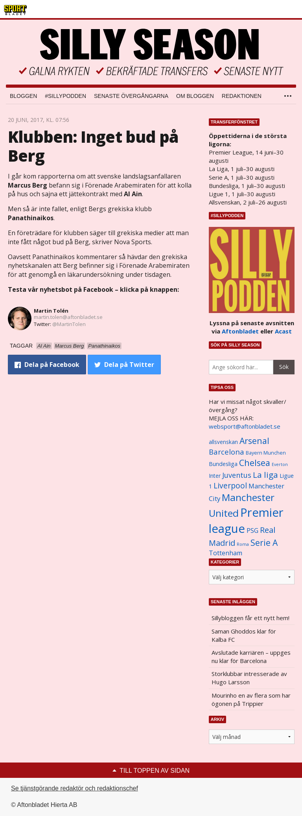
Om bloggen (195, 96)
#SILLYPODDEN (65, 96)
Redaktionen (241, 96)
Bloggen (23, 96)
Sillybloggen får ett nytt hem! (250, 618)
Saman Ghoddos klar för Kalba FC (244, 635)
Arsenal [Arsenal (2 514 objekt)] (254, 440)
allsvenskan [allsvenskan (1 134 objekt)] (223, 442)
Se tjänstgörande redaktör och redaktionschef (74, 788)
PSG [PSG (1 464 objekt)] (252, 530)
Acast (283, 331)
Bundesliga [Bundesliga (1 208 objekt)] (223, 464)
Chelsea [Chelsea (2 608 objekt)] (254, 462)
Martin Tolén (51, 310)
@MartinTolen (69, 324)
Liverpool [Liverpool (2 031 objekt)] (230, 485)
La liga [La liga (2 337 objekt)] (265, 474)
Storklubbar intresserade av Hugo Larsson (249, 678)
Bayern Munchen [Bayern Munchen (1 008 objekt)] (266, 452)
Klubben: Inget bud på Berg (93, 146)
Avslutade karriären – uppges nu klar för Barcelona (251, 656)
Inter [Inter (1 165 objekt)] (215, 475)
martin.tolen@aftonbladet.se (68, 317)
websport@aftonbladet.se (244, 426)
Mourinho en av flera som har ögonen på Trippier (251, 699)
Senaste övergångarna (131, 96)
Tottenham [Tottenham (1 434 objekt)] (225, 553)
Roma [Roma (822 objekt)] (243, 544)
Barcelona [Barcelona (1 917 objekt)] (226, 452)
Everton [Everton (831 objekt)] (280, 464)
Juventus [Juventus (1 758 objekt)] (236, 475)
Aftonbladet (240, 331)
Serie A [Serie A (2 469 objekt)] (264, 542)
